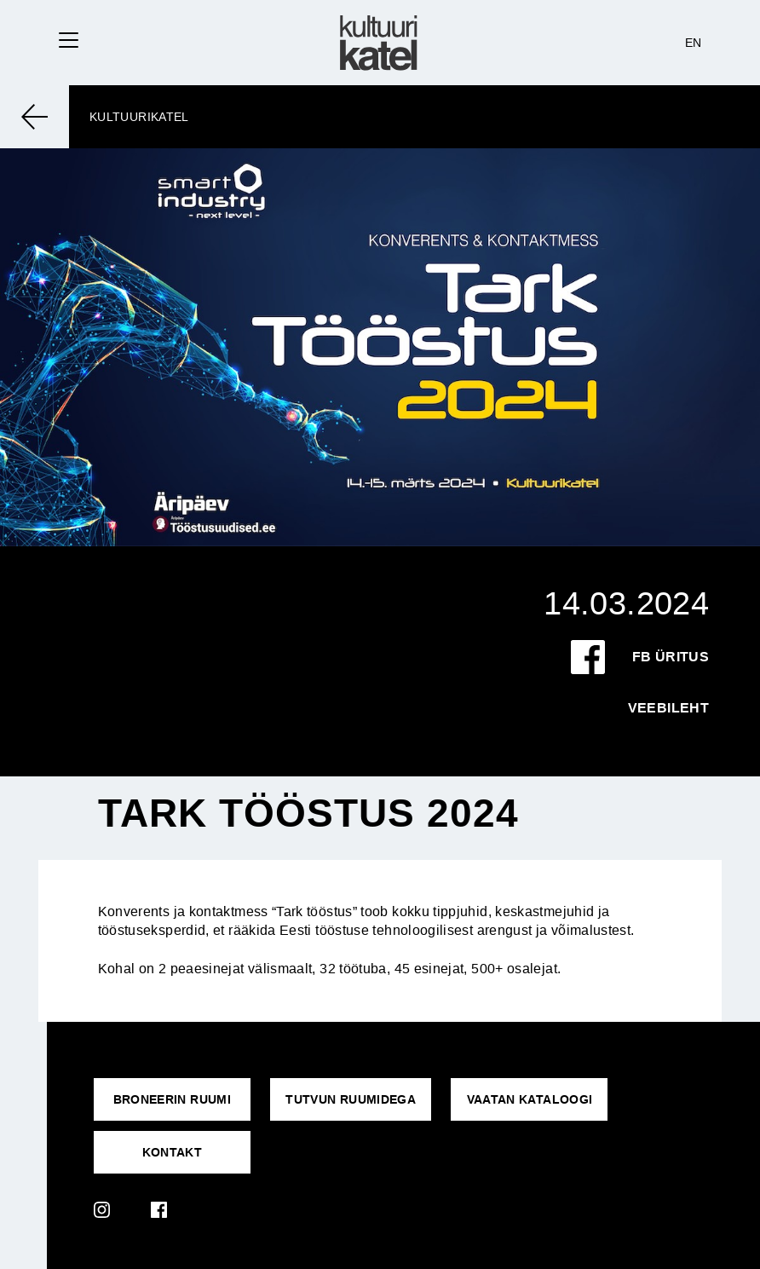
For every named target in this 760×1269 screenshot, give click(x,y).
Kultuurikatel (139, 117)
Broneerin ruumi (172, 1099)
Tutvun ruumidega (350, 1099)
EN (693, 42)
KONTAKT (172, 1152)
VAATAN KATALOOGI (530, 1099)
